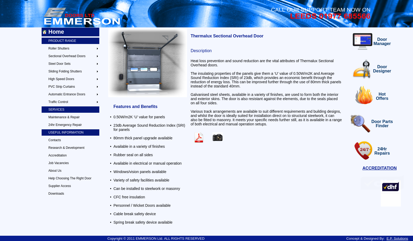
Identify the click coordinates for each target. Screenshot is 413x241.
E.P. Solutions (397, 238)
